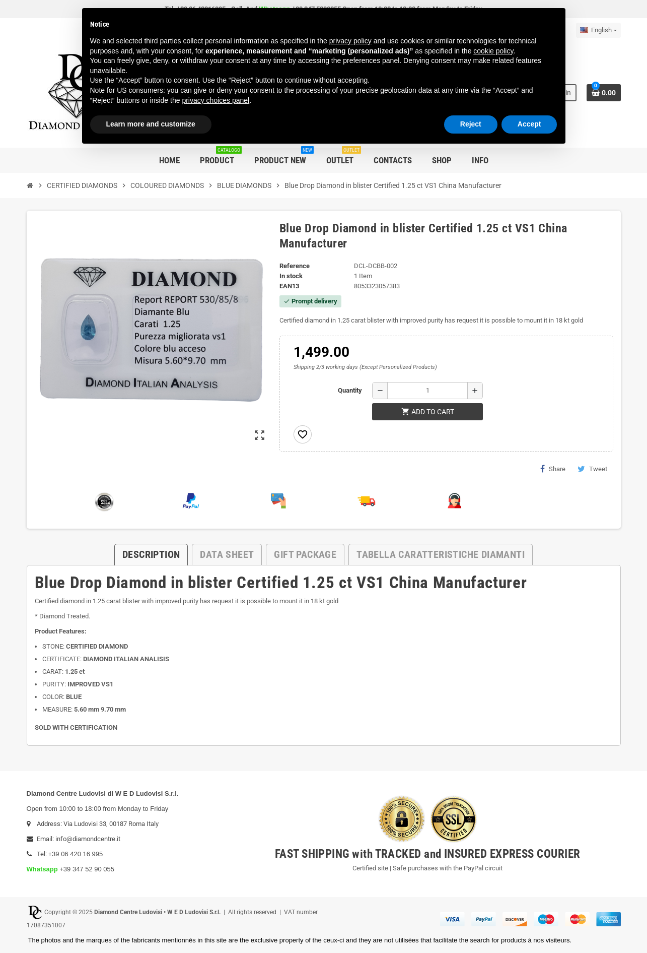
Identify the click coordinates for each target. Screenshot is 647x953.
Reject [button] (470, 124)
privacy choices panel (215, 100)
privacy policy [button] (350, 41)
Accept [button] (529, 124)
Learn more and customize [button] (150, 124)
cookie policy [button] (493, 51)
